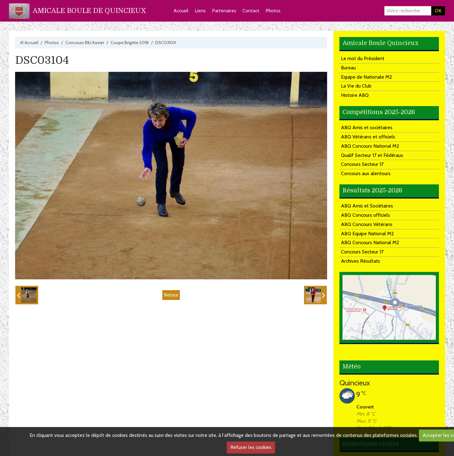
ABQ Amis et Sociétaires (367, 206)
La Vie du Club (356, 86)
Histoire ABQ (355, 95)
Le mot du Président (362, 58)
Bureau (348, 68)
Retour (171, 295)
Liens (200, 11)
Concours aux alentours (366, 173)
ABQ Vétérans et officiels (368, 137)
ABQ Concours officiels (365, 215)
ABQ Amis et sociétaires (366, 127)
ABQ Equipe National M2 (367, 233)
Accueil (180, 11)
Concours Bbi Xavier (84, 42)
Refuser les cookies (250, 447)
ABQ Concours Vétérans (366, 224)
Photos (273, 11)
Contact (250, 11)
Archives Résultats (360, 261)
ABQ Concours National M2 (370, 146)
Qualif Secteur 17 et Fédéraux (372, 155)
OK (438, 11)
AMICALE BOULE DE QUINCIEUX (89, 10)
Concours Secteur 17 (362, 164)
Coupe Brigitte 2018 (130, 42)
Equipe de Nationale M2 (366, 77)
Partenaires (224, 11)
